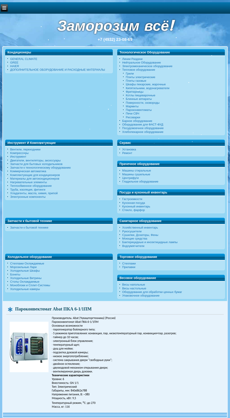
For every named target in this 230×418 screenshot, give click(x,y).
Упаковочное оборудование (140, 295)
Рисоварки (133, 117)
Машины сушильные (136, 174)
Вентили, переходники (25, 149)
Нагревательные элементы (28, 182)
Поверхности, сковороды (142, 102)
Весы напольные (133, 284)
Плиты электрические (140, 77)
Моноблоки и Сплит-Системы (30, 285)
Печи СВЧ (132, 113)
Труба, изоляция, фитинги (27, 189)
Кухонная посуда (133, 203)
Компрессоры (19, 153)
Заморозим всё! (115, 25)
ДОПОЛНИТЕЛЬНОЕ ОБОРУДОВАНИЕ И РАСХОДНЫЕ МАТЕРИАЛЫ (57, 69)
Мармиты (132, 106)
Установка (129, 149)
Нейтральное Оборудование (141, 62)
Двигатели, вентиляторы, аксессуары (35, 160)
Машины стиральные (136, 170)
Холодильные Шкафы (25, 270)
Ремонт (127, 153)
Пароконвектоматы (139, 110)
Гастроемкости (132, 199)
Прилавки (128, 267)
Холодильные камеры (25, 289)
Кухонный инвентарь (136, 206)
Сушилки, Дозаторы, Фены (140, 235)
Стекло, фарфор (133, 210)
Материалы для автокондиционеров (34, 178)
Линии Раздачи (132, 59)
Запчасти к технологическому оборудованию (40, 167)
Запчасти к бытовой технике (29, 227)
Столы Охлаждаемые (24, 281)
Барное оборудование (137, 121)
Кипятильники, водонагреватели (147, 88)
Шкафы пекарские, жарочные (146, 84)
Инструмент (18, 156)
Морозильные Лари (23, 267)
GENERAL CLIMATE (23, 59)
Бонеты (15, 274)
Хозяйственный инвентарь (140, 227)
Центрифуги (130, 178)
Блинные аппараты (139, 99)
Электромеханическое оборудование (147, 66)
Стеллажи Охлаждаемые (27, 263)
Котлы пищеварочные (140, 95)
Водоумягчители (133, 246)
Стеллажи (129, 263)
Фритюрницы (135, 91)
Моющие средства (134, 238)
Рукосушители (132, 231)
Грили (130, 73)
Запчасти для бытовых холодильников (36, 164)
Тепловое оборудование (138, 69)
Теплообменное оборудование (31, 185)
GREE (14, 62)
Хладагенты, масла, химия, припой (34, 193)
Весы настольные (134, 288)
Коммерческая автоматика (28, 171)
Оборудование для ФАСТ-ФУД (142, 124)
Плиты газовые (136, 80)
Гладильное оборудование (140, 181)
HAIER (14, 66)
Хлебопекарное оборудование (143, 132)
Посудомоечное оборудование (143, 128)
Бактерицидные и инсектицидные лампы (150, 242)
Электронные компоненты (28, 196)
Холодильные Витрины (26, 278)
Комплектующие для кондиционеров (35, 175)
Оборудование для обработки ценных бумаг (152, 292)
